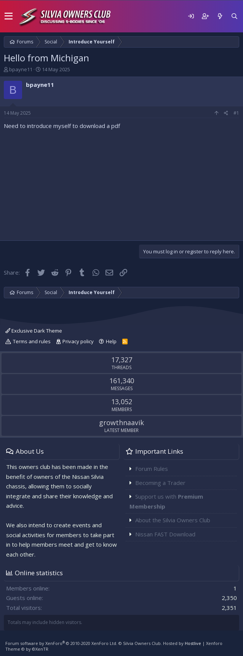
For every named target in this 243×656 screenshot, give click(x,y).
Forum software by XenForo (61, 643)
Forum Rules (151, 468)
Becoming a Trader (160, 482)
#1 (236, 113)
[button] (9, 16)
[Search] (234, 16)
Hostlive (193, 643)
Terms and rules (32, 341)
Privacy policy (78, 341)
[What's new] (220, 16)
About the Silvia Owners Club (172, 520)
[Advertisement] (121, 183)
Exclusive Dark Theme (33, 330)
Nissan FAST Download (165, 534)
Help (111, 341)
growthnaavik (121, 422)
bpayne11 (20, 69)
